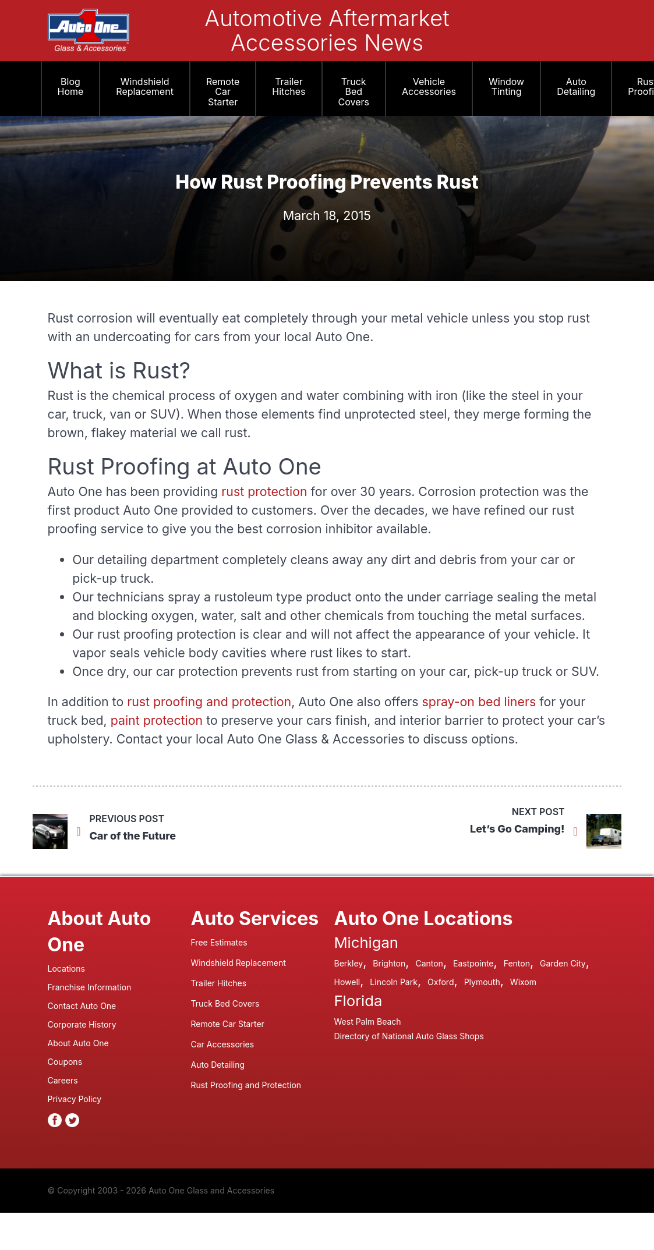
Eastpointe (473, 963)
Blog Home (71, 87)
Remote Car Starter (222, 92)
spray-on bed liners (479, 701)
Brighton (389, 963)
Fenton (517, 963)
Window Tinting (506, 87)
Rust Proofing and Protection (246, 1085)
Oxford (440, 982)
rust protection (264, 491)
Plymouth (482, 982)
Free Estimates (219, 942)
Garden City (563, 963)
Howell (347, 982)
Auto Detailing (576, 87)
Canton (429, 963)
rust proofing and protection (209, 701)
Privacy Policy (75, 1099)
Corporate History (82, 1024)
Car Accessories (222, 1044)
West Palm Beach (367, 1021)
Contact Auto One (82, 1006)
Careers (63, 1080)
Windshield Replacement (145, 87)
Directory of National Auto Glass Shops (409, 1036)
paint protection (157, 720)
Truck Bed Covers (353, 92)
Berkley (348, 963)
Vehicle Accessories (429, 87)
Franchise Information (90, 987)
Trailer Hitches (288, 87)
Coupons (65, 1062)
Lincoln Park (394, 982)
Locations (66, 968)
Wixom (523, 982)
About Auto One (78, 1043)
